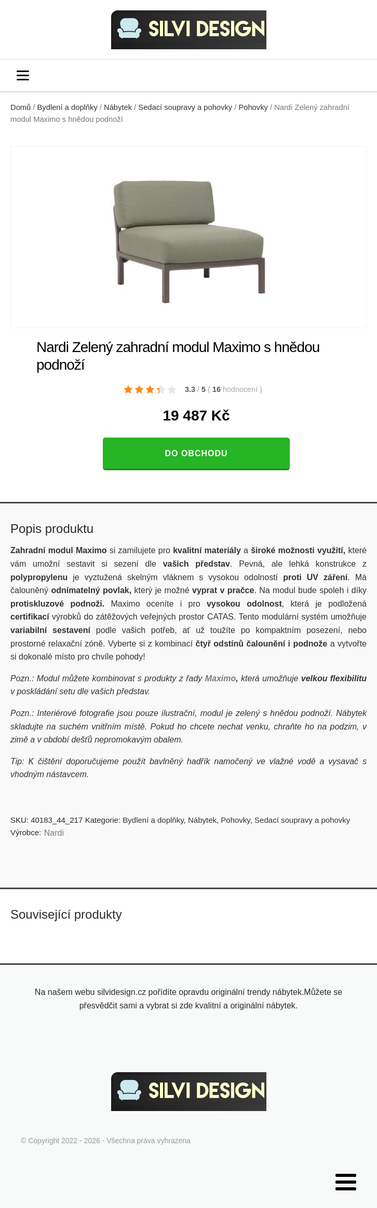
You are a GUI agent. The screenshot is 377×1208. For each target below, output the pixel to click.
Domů (20, 107)
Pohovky (252, 107)
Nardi (54, 832)
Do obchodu (196, 453)
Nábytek (118, 107)
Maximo (220, 678)
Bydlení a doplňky (67, 107)
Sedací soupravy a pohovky (185, 107)
